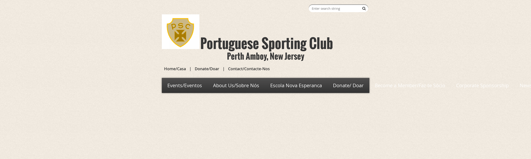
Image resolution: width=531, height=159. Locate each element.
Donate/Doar (207, 68)
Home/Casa (175, 68)
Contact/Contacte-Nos (249, 68)
